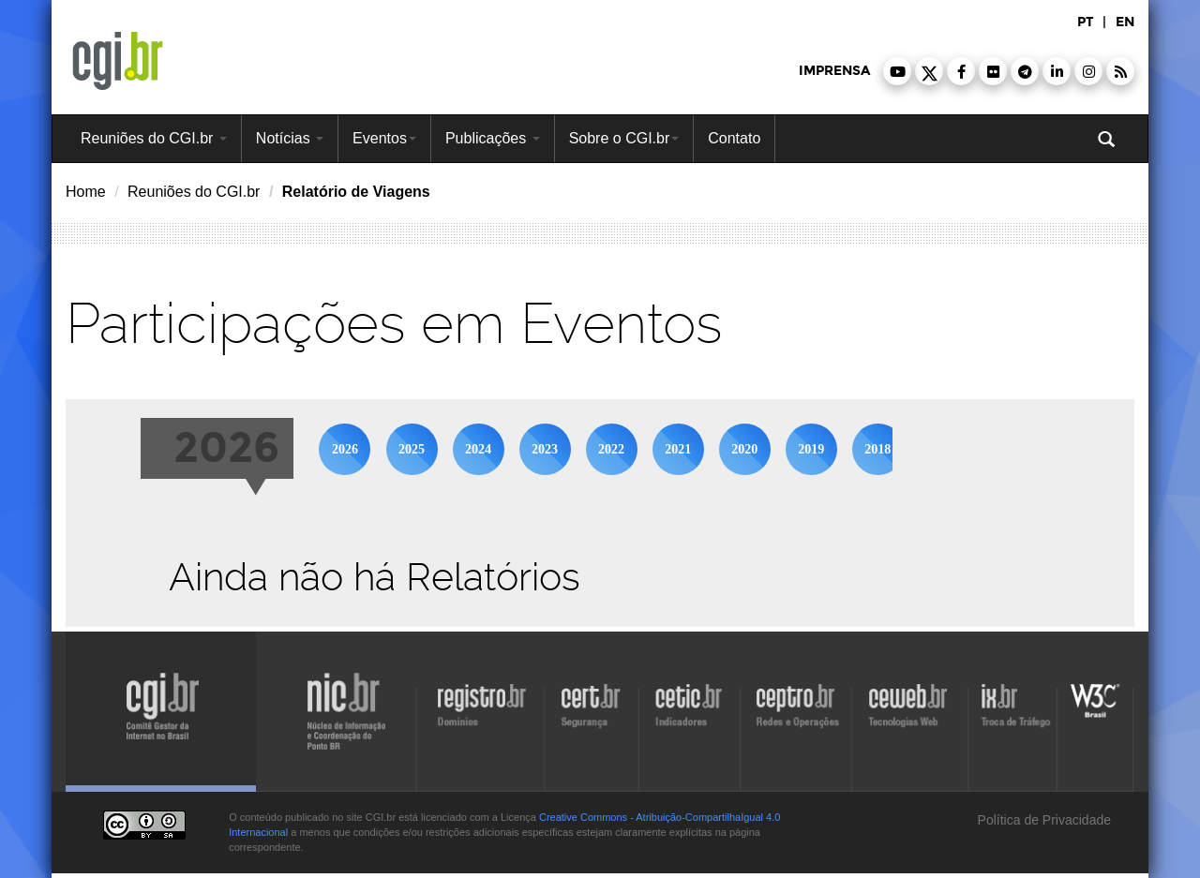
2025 (411, 449)
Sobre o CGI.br (624, 138)
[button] (897, 71)
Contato (734, 138)
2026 (345, 449)
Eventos (384, 138)
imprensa (834, 71)
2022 (611, 449)
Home (86, 192)
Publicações (492, 138)
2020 (744, 449)
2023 (545, 449)
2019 (811, 449)
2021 (678, 449)
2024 (478, 449)
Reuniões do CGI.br (154, 138)
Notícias (289, 138)
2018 (877, 449)
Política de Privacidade (1042, 819)
